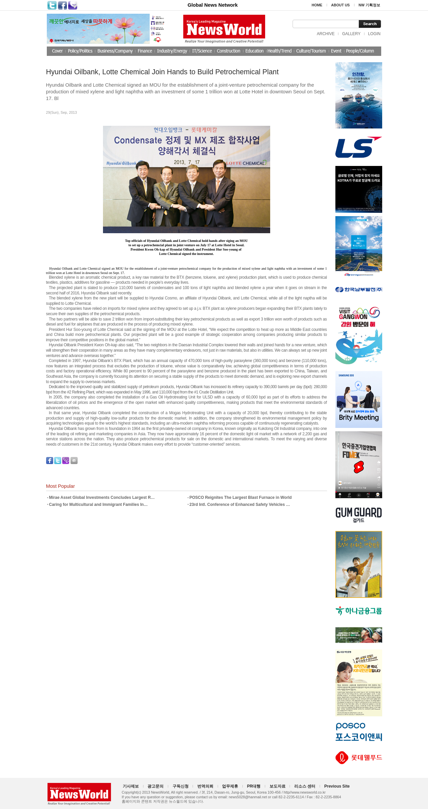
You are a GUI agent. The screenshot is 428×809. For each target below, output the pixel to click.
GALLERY (351, 33)
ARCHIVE (325, 33)
